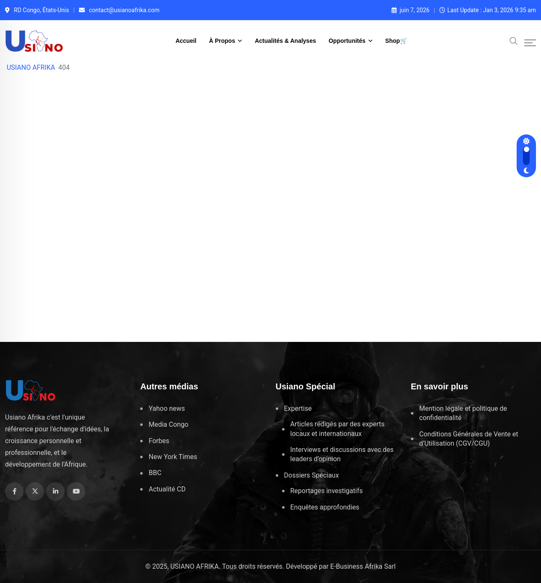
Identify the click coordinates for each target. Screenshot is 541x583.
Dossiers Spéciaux (311, 475)
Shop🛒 (396, 40)
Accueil (185, 40)
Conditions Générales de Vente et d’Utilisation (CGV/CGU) (468, 438)
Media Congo (168, 424)
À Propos (222, 40)
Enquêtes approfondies (325, 507)
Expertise (298, 408)
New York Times (173, 457)
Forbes (159, 441)
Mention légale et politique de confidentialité (463, 413)
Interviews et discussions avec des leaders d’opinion (342, 454)
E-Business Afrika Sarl (363, 566)
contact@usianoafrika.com (124, 10)
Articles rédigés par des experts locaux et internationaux (337, 428)
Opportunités (347, 40)
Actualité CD (167, 489)
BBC (155, 473)
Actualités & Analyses (285, 40)
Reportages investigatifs (326, 491)
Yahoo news (167, 408)
